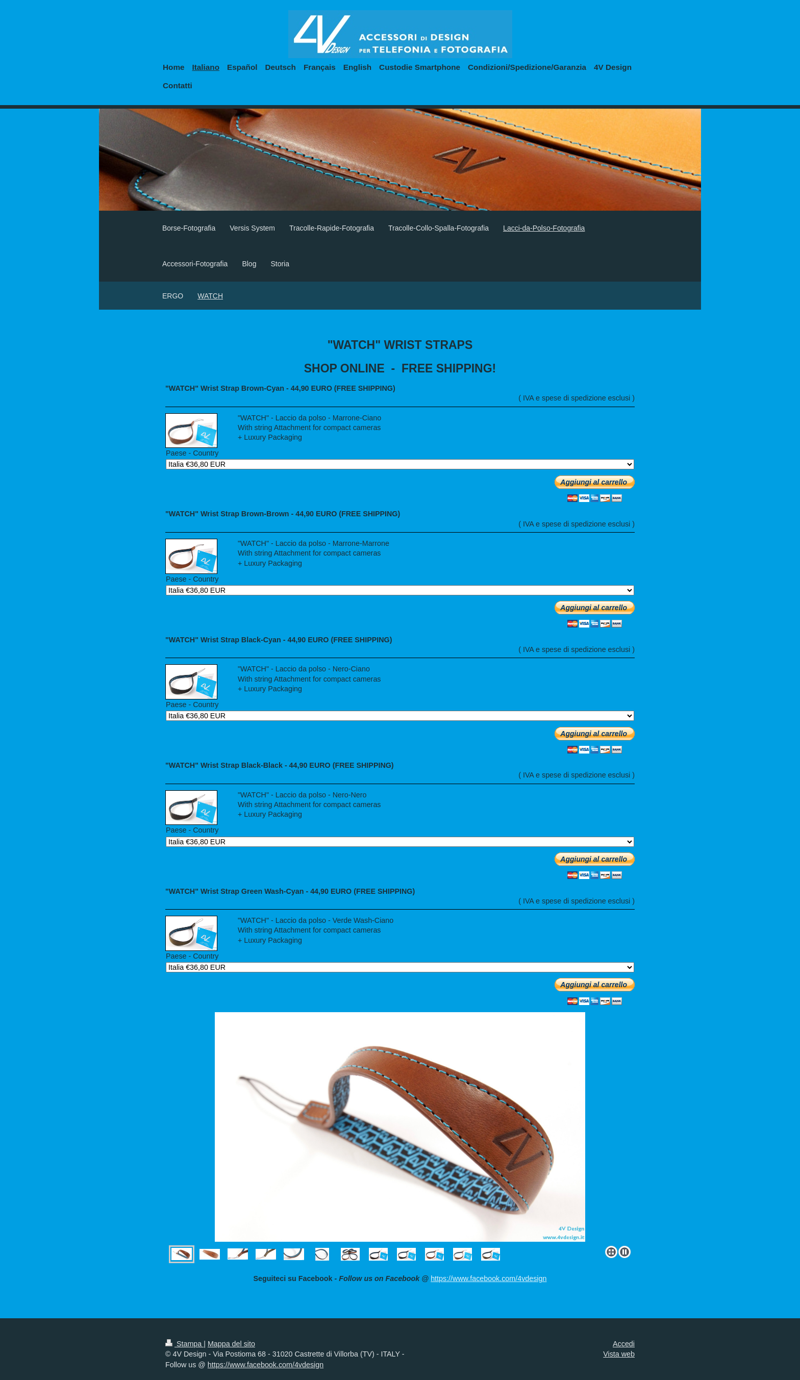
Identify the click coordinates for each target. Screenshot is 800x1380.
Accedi (624, 1344)
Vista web (619, 1354)
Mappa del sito (231, 1344)
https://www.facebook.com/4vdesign (488, 1278)
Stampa (184, 1344)
